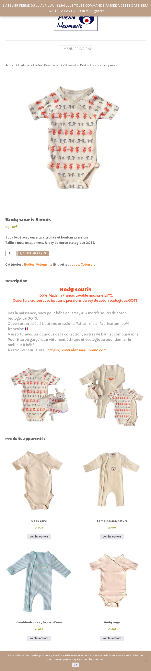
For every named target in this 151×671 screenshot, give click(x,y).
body (75, 264)
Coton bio (88, 264)
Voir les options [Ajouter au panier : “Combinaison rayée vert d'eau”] (39, 638)
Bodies (84, 65)
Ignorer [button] (98, 11)
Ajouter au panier (33, 253)
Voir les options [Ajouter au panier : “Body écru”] (39, 536)
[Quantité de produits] (11, 253)
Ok (75, 664)
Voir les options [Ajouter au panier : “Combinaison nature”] (112, 536)
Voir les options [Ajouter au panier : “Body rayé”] (112, 638)
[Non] (146, 661)
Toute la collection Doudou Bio (39, 65)
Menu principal (78, 49)
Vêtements (70, 65)
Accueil (10, 65)
